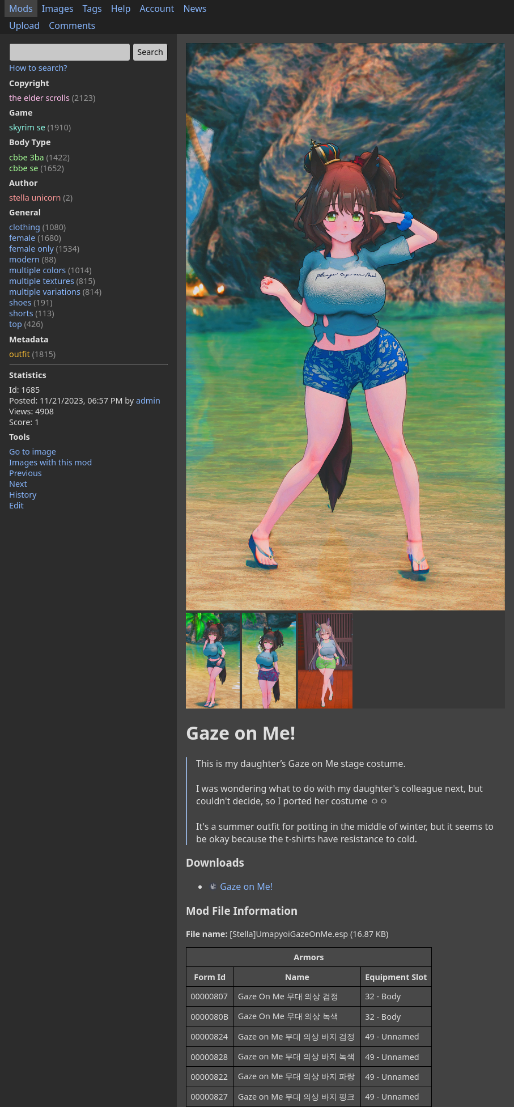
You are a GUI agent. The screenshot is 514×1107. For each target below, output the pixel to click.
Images (58, 8)
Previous (25, 473)
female (35, 237)
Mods (21, 8)
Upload (24, 25)
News (194, 8)
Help (121, 8)
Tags (92, 8)
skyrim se (40, 127)
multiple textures (52, 280)
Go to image (32, 451)
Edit (16, 505)
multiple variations (55, 291)
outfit (32, 354)
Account (157, 8)
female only (44, 248)
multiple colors (50, 270)
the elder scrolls (52, 97)
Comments (72, 25)
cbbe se (36, 168)
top (26, 324)
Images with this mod (50, 462)
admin (148, 400)
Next (18, 483)
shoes (31, 302)
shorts (31, 313)
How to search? (38, 67)
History (22, 494)
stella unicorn (41, 197)
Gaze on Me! (241, 886)
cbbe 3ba (39, 157)
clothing (37, 227)
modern (32, 259)
